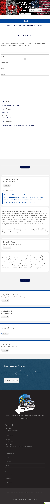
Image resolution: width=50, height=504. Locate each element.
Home (7, 457)
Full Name (3, 51)
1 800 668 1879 (10, 434)
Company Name (4, 62)
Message (3, 74)
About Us (8, 461)
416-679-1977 (16, 25)
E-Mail (5, 300)
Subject (3, 68)
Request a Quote (10, 474)
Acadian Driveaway (24, 5)
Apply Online (11, 380)
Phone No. (27, 56)
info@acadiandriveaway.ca (10, 105)
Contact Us (25, 35)
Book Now (8, 478)
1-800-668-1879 (34, 25)
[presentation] (11, 90)
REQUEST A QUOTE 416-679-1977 (16, 492)
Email (2, 56)
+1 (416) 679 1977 (10, 440)
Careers (8, 470)
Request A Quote (35, 10)
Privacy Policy (25, 494)
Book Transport (25, 14)
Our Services (9, 465)
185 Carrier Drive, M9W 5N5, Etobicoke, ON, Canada (18, 125)
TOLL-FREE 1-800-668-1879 (35, 492)
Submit (3, 96)
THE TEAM (25, 167)
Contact (7, 185)
